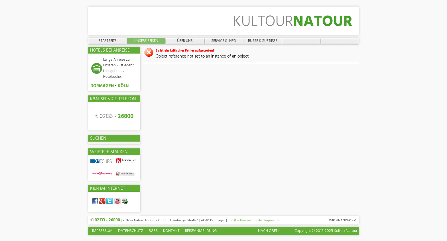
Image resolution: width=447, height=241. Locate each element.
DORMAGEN (102, 86)
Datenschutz (130, 231)
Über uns (185, 41)
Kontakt (171, 231)
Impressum (272, 220)
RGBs (153, 231)
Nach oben (268, 231)
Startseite (107, 41)
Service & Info (223, 41)
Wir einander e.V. (343, 220)
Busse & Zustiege (262, 41)
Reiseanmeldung (201, 231)
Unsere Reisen (146, 41)
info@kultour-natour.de (245, 220)
